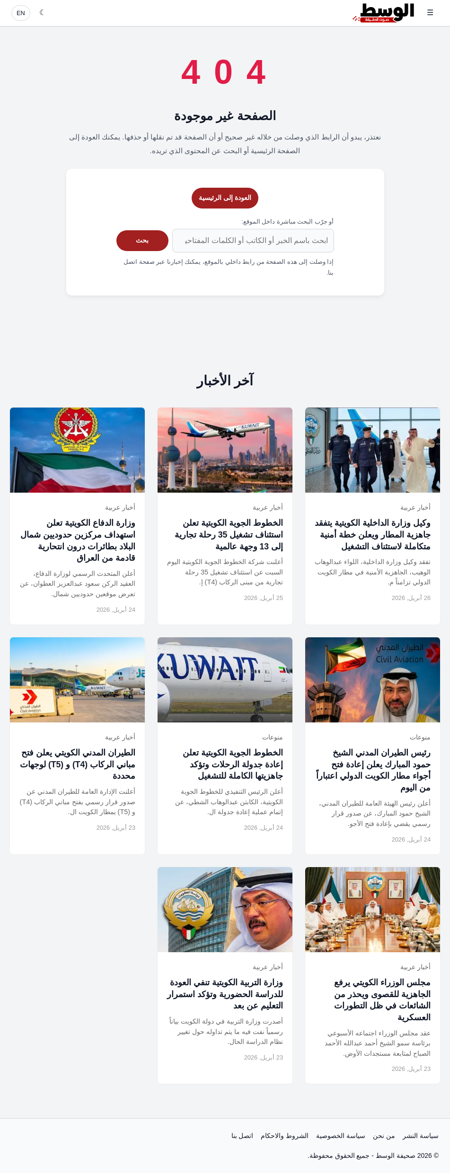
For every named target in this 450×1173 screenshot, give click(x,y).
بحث (142, 240)
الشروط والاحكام (285, 1135)
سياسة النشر (421, 1135)
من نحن (384, 1135)
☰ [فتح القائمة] (430, 13)
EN (21, 13)
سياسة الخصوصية (340, 1135)
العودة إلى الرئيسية (225, 197)
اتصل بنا (242, 1135)
